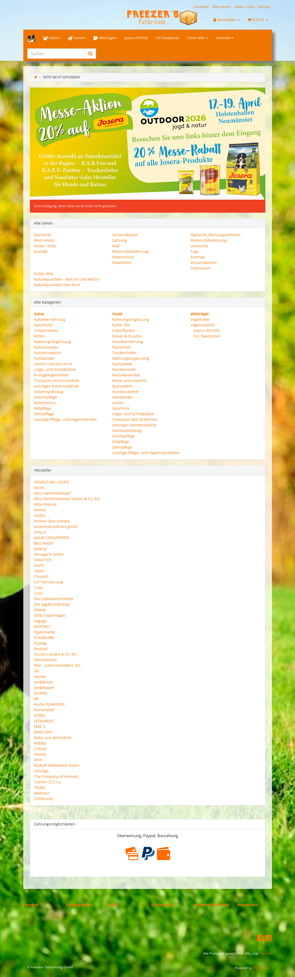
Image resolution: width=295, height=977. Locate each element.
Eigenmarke (44, 631)
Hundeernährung (127, 341)
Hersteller (225, 37)
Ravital (40, 754)
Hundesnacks (124, 369)
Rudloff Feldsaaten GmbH (56, 765)
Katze (51, 37)
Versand (30, 904)
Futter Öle (121, 324)
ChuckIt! (41, 576)
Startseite (201, 6)
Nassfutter (43, 324)
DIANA (40, 609)
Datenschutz (123, 256)
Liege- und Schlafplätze (55, 369)
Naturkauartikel (126, 374)
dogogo (40, 620)
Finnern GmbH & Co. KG (55, 654)
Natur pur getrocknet (53, 737)
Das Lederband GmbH (53, 598)
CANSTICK (43, 559)
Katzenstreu (45, 402)
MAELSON (43, 731)
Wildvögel (105, 37)
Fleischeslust (45, 659)
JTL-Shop (260, 967)
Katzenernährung (49, 319)
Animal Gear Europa (52, 520)
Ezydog (40, 643)
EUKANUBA (44, 637)
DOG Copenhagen (50, 615)
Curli (38, 593)
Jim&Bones (43, 681)
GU (36, 670)
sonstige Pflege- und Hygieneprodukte (146, 452)
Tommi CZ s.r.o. (48, 781)
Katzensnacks (46, 347)
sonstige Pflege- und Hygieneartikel (65, 419)
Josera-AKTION (136, 37)
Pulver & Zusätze (127, 336)
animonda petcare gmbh (56, 526)
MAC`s (39, 726)
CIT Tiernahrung (48, 582)
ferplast (41, 648)
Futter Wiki (197, 37)
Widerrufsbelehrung (130, 251)
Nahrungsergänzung (52, 341)
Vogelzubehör (202, 324)
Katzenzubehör (47, 352)
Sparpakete (122, 363)
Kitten (39, 336)
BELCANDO (44, 543)
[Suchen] (56, 53)
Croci (38, 587)
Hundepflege (123, 436)
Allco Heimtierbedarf (52, 493)
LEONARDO (44, 720)
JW (36, 698)
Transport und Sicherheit (56, 380)
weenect (41, 793)
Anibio (40, 515)
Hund (76, 37)
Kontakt (264, 6)
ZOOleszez (43, 798)
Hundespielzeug (126, 430)
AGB (116, 245)
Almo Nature (45, 504)
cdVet (39, 570)
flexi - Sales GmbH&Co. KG (57, 665)
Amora (40, 509)
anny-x (40, 532)
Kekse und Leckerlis (129, 380)
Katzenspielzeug (48, 391)
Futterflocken (123, 330)
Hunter (40, 676)
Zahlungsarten (79, 904)
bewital (40, 548)
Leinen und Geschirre (53, 363)
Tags (194, 251)
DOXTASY (42, 626)
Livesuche (199, 245)
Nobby (40, 743)
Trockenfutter (46, 330)
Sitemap (197, 256)
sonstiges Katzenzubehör (56, 386)
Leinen (118, 402)
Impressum (200, 268)
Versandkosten (125, 234)
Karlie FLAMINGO (49, 704)
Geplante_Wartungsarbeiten (215, 234)
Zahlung (119, 240)
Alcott (39, 487)
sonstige (41, 770)
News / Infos (244, 6)
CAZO (39, 565)
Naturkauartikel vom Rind (57, 284)
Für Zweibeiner (167, 37)
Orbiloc (40, 748)
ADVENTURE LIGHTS (51, 482)
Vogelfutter (200, 319)
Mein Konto (221, 6)
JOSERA (40, 693)
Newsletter (121, 262)
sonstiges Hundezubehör (134, 424)
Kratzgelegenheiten (51, 374)
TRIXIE (39, 787)
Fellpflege (42, 408)
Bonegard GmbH (48, 554)
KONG (39, 715)
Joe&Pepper (44, 687)
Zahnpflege (44, 413)
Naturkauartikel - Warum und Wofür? (67, 279)
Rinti (38, 759)
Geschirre (120, 408)
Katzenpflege (45, 397)
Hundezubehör (125, 391)
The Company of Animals (56, 776)
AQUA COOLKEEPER (51, 537)
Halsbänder (44, 358)
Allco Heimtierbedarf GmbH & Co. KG (66, 498)
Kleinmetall (44, 709)
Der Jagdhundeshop (52, 604)
